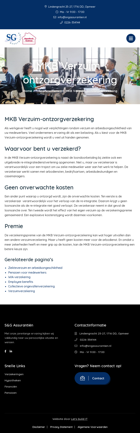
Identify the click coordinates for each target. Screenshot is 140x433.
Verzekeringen (14, 374)
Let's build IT (79, 419)
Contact (92, 378)
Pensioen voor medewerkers (27, 272)
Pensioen (11, 392)
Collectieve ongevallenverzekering (31, 286)
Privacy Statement (61, 427)
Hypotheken (13, 380)
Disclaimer (38, 427)
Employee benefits (20, 282)
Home (27, 91)
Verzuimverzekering (21, 291)
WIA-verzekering (19, 277)
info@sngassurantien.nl (70, 17)
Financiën (11, 386)
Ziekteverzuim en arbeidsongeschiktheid (35, 268)
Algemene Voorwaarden (94, 427)
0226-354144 (70, 22)
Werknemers (49, 91)
